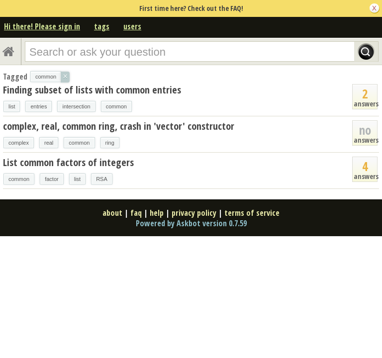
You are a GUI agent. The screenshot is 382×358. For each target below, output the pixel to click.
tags (101, 26)
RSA (101, 179)
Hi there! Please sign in (42, 26)
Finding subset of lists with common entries (92, 89)
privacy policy (194, 212)
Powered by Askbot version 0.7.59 (191, 223)
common (116, 106)
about (112, 212)
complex (18, 143)
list (11, 106)
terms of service (252, 212)
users (132, 26)
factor (52, 179)
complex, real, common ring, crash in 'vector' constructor (118, 126)
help (157, 212)
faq (136, 212)
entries (38, 106)
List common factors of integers (68, 162)
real (48, 143)
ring (109, 143)
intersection (76, 106)
